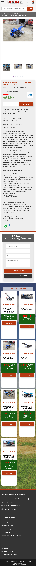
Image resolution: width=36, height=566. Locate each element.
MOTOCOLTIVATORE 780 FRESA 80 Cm (27, 309)
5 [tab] (20, 76)
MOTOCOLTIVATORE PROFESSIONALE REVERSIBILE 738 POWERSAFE (9, 457)
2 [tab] (15, 76)
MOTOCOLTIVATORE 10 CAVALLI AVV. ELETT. (9, 358)
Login (4, 548)
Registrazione (7, 551)
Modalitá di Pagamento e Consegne (12, 529)
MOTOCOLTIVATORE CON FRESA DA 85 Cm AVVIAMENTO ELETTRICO (27, 408)
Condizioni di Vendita (7, 525)
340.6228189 (8, 509)
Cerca (30, 8)
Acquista (24, 104)
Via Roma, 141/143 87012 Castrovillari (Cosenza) (17, 499)
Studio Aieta (22, 565)
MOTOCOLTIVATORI (12, 13)
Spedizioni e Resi (6, 532)
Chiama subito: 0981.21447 (18, 276)
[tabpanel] (18, 66)
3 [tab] (17, 76)
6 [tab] (22, 76)
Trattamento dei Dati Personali (11, 536)
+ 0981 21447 (7, 502)
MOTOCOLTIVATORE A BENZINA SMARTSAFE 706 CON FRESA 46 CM (9, 310)
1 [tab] (13, 76)
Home (3, 13)
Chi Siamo (4, 522)
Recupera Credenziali (9, 555)
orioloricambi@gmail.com (10, 505)
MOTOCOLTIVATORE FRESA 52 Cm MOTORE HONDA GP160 (9, 408)
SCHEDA (9, 323)
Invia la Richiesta (18, 271)
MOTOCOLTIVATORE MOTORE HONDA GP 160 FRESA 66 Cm (27, 358)
